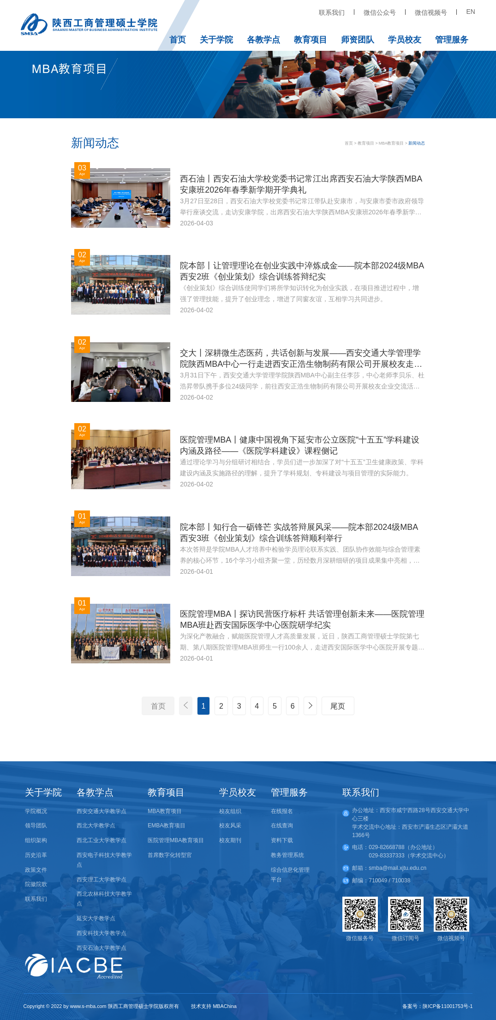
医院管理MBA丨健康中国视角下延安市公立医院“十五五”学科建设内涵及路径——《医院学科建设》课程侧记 (299, 445)
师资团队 (357, 39)
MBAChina (224, 1006)
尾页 (337, 706)
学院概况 (36, 811)
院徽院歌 (36, 884)
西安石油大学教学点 (101, 948)
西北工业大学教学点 (101, 840)
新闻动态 (416, 143)
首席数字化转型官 (170, 855)
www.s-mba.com (88, 1006)
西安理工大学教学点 (101, 879)
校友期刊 (230, 840)
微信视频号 (431, 12)
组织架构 (36, 840)
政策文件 (36, 870)
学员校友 (404, 39)
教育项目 (310, 39)
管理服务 (451, 39)
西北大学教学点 (96, 825)
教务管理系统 (287, 855)
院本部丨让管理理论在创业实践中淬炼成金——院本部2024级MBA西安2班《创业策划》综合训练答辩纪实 (302, 271)
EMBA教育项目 (166, 825)
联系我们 (332, 12)
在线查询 (282, 825)
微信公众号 (380, 12)
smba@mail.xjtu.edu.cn (397, 868)
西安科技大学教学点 (101, 933)
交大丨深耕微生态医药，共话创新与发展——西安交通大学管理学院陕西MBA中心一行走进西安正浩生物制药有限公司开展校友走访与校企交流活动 (301, 359)
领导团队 (36, 825)
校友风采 (230, 825)
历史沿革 (36, 855)
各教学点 (263, 39)
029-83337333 (386, 855)
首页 (177, 39)
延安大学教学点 (96, 918)
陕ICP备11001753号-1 (447, 1006)
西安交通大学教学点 (101, 811)
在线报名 (282, 811)
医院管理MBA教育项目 (176, 840)
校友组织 (230, 811)
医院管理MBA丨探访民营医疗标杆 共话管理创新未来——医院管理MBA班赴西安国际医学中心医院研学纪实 (302, 619)
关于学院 (216, 39)
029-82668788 (386, 847)
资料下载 (282, 840)
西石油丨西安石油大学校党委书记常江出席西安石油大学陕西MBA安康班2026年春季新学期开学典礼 (301, 184)
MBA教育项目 (391, 143)
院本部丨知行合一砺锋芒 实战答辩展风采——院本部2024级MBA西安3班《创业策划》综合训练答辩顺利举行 (299, 532)
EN (470, 11)
